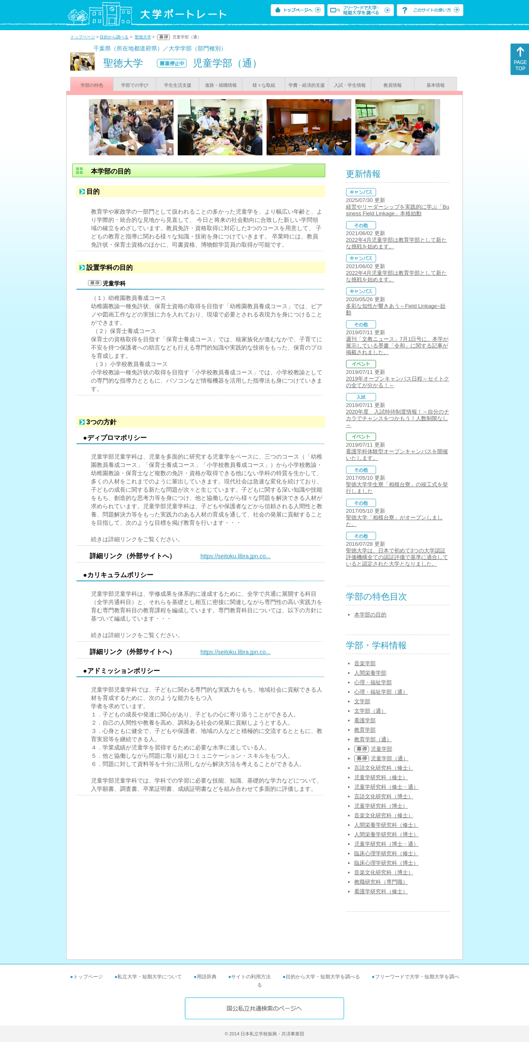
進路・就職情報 (221, 85)
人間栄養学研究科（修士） (386, 825)
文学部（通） (370, 711)
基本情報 (436, 85)
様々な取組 (264, 85)
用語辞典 (207, 977)
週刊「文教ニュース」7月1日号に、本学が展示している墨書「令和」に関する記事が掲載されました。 (397, 345)
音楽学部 (365, 663)
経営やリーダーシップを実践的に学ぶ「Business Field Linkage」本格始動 (397, 210)
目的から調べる (114, 37)
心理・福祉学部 (373, 682)
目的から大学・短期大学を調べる (323, 977)
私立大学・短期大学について (149, 977)
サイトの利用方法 (251, 977)
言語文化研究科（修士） (383, 768)
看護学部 (365, 720)
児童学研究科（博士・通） (386, 844)
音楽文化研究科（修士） (383, 815)
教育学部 (365, 730)
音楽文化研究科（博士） (383, 872)
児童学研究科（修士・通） (386, 787)
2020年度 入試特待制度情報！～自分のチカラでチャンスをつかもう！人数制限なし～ (397, 418)
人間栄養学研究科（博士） (386, 834)
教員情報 (393, 85)
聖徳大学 (143, 37)
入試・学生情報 (350, 85)
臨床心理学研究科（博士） (386, 863)
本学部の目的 (370, 614)
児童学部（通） (389, 758)
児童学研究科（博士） (381, 806)
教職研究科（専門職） (381, 882)
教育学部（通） (373, 739)
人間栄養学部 (370, 673)
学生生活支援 (177, 85)
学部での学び (134, 85)
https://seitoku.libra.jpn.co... (235, 556)
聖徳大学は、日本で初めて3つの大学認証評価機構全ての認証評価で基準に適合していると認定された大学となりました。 (397, 557)
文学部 (362, 701)
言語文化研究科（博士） (383, 796)
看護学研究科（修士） (381, 891)
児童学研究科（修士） (381, 777)
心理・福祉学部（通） (381, 692)
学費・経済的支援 (306, 85)
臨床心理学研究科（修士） (386, 853)
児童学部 (381, 749)
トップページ (82, 37)
